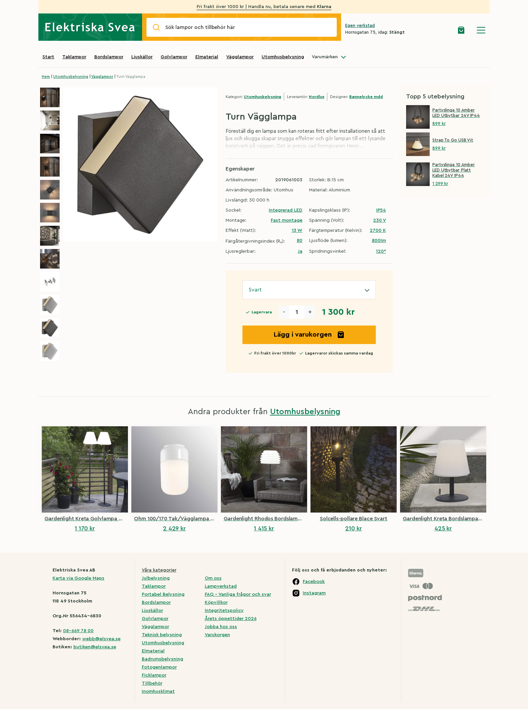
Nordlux (316, 97)
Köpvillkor (216, 602)
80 (299, 240)
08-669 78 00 (78, 630)
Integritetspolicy (224, 610)
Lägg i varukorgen (309, 335)
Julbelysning (156, 578)
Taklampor (74, 57)
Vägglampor (240, 57)
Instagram (314, 593)
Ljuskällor (142, 57)
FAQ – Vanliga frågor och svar (238, 594)
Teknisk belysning (162, 635)
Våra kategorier (159, 570)
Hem (46, 77)
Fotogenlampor (159, 667)
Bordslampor (108, 57)
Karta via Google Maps (78, 578)
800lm (379, 240)
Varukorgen (217, 635)
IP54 (381, 210)
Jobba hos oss (221, 626)
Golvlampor (174, 57)
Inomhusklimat (158, 691)
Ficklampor (154, 675)
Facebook (314, 581)
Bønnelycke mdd (366, 97)
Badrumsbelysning (162, 659)
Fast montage (286, 220)
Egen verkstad (360, 25)
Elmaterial (206, 57)
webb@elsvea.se (101, 639)
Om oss (213, 578)
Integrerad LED (285, 210)
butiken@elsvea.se (94, 647)
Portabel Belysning (163, 594)
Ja (300, 251)
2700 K (378, 230)
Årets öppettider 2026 (231, 618)
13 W (297, 230)
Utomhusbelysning (283, 57)
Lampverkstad (221, 586)
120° (381, 251)
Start (48, 57)
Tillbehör (152, 683)
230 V (379, 220)
